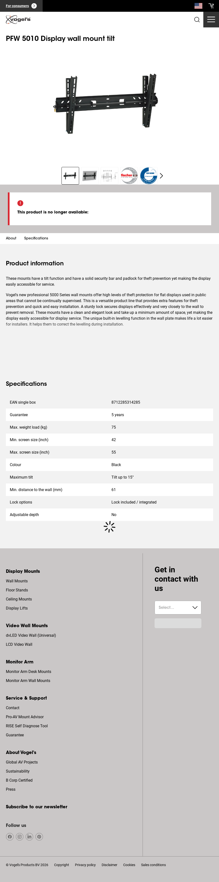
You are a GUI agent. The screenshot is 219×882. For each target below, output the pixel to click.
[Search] (198, 7)
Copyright (61, 865)
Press (10, 789)
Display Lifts (17, 608)
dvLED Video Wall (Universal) (31, 635)
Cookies (129, 865)
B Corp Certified (19, 780)
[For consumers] (21, 6)
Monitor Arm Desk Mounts (28, 671)
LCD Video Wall (19, 644)
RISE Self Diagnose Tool (27, 726)
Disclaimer (109, 865)
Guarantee (15, 735)
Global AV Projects (22, 762)
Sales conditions (153, 865)
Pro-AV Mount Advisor (25, 717)
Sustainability (18, 771)
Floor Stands (17, 590)
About (11, 238)
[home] (18, 19)
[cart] (211, 6)
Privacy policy (85, 865)
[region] (109, 103)
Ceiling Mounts (19, 599)
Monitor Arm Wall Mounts (28, 680)
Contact (12, 708)
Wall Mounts (17, 581)
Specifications (36, 238)
